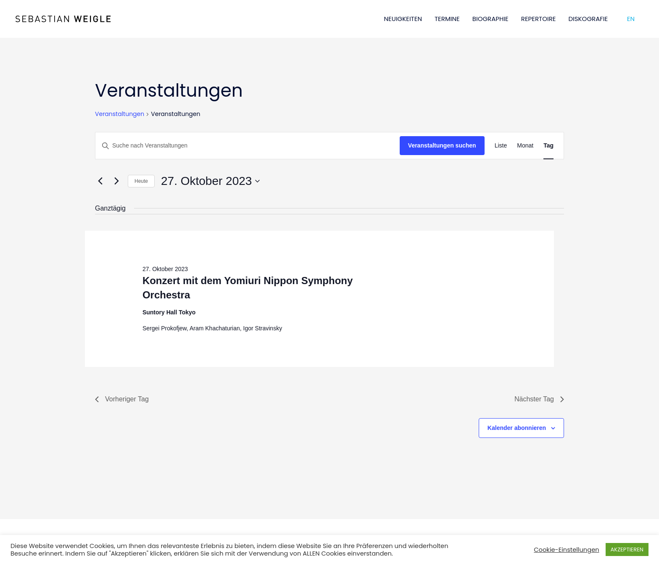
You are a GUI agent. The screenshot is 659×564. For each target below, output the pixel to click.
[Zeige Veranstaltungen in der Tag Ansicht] (548, 145)
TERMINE (447, 18)
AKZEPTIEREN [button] (627, 549)
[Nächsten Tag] (116, 181)
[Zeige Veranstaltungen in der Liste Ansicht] (501, 145)
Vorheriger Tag (122, 399)
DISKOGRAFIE (588, 18)
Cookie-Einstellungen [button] (566, 549)
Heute (141, 181)
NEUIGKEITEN (403, 18)
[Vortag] (100, 181)
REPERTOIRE (538, 18)
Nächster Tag (539, 399)
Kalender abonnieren (517, 427)
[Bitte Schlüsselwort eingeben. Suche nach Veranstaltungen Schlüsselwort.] (247, 145)
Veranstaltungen (119, 114)
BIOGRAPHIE (490, 18)
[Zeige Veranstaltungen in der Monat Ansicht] (525, 145)
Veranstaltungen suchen (442, 145)
